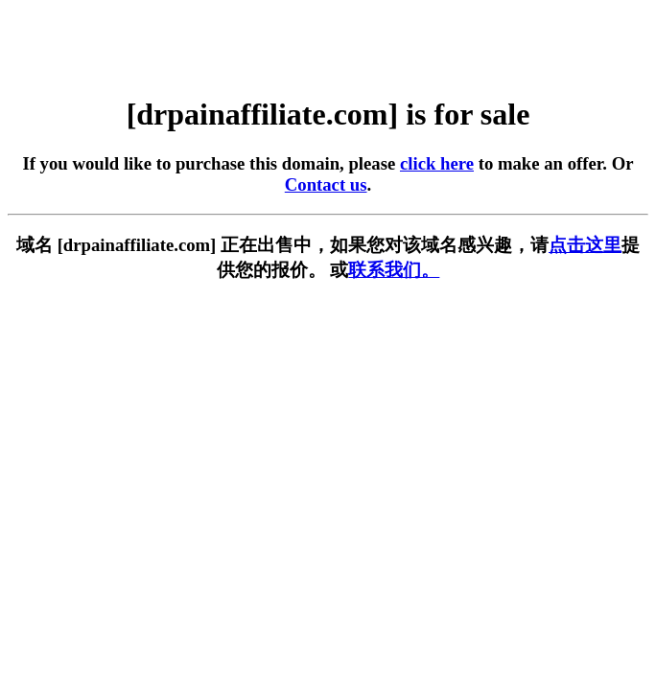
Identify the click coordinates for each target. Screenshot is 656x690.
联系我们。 (393, 270)
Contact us (326, 184)
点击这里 (585, 245)
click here (437, 163)
